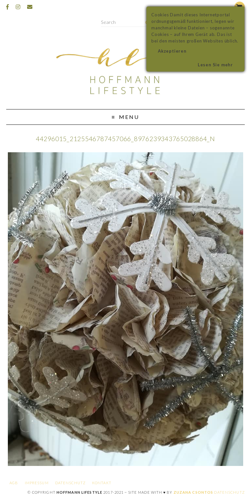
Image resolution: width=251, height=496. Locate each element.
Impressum (37, 483)
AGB (13, 483)
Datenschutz (70, 483)
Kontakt (101, 483)
